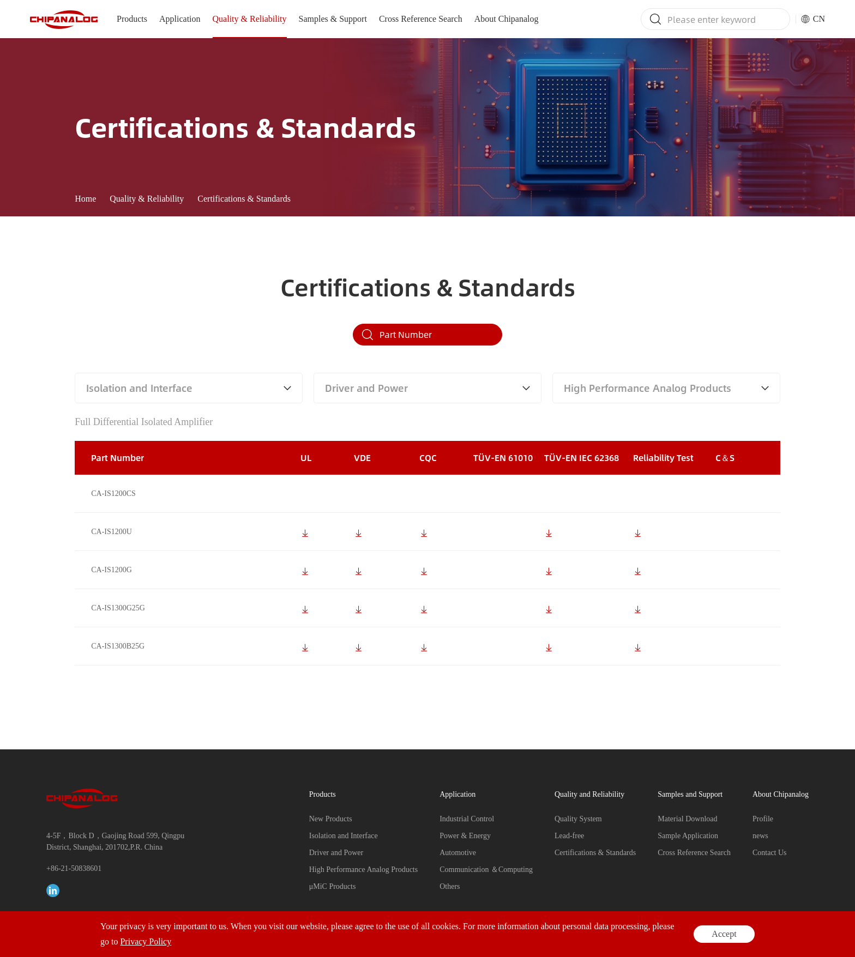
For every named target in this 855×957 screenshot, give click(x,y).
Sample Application (688, 836)
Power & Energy (465, 836)
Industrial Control (466, 819)
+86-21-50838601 (73, 868)
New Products (330, 819)
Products (132, 18)
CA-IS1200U (111, 547)
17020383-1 (329, 938)
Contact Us (769, 853)
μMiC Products (332, 886)
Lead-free (569, 836)
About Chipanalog (506, 18)
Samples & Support (333, 18)
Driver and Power (336, 853)
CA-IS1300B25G (117, 661)
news (760, 836)
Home (85, 198)
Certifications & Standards (244, 198)
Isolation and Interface (343, 836)
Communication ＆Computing (486, 869)
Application (180, 18)
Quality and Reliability (589, 794)
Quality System (578, 819)
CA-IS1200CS (113, 509)
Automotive (457, 853)
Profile (762, 819)
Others (449, 886)
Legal (801, 938)
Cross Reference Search (420, 18)
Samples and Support (690, 794)
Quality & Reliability (250, 18)
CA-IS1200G (111, 585)
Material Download (687, 819)
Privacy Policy (762, 938)
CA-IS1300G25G (118, 623)
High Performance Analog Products (363, 869)
